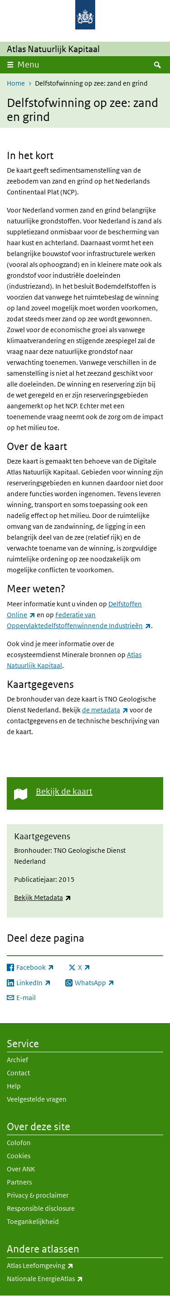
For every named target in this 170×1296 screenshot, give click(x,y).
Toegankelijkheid (33, 1221)
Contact (18, 1073)
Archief (17, 1059)
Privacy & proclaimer (37, 1195)
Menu (28, 64)
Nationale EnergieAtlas (65, 1278)
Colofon (19, 1142)
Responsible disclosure (41, 1208)
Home (16, 83)
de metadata (105, 710)
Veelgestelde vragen (37, 1099)
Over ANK (21, 1169)
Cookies (18, 1155)
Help (14, 1086)
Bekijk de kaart (64, 791)
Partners (19, 1182)
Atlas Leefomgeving (60, 1265)
